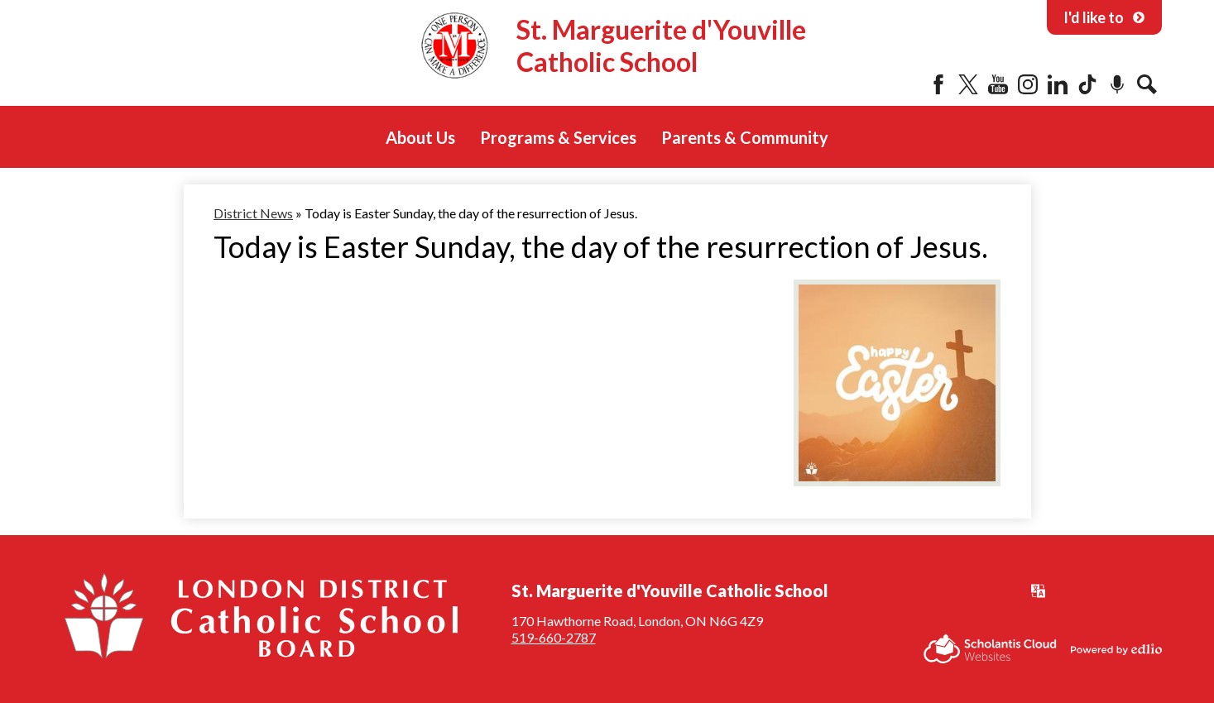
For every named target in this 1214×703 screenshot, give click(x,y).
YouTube (998, 84)
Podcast (1117, 84)
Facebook (938, 84)
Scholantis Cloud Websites (990, 648)
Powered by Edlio (1116, 649)
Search (1147, 84)
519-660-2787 (553, 637)
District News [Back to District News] (253, 213)
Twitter (968, 84)
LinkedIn (1058, 84)
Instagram (1028, 84)
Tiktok (1087, 84)
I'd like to (1104, 17)
